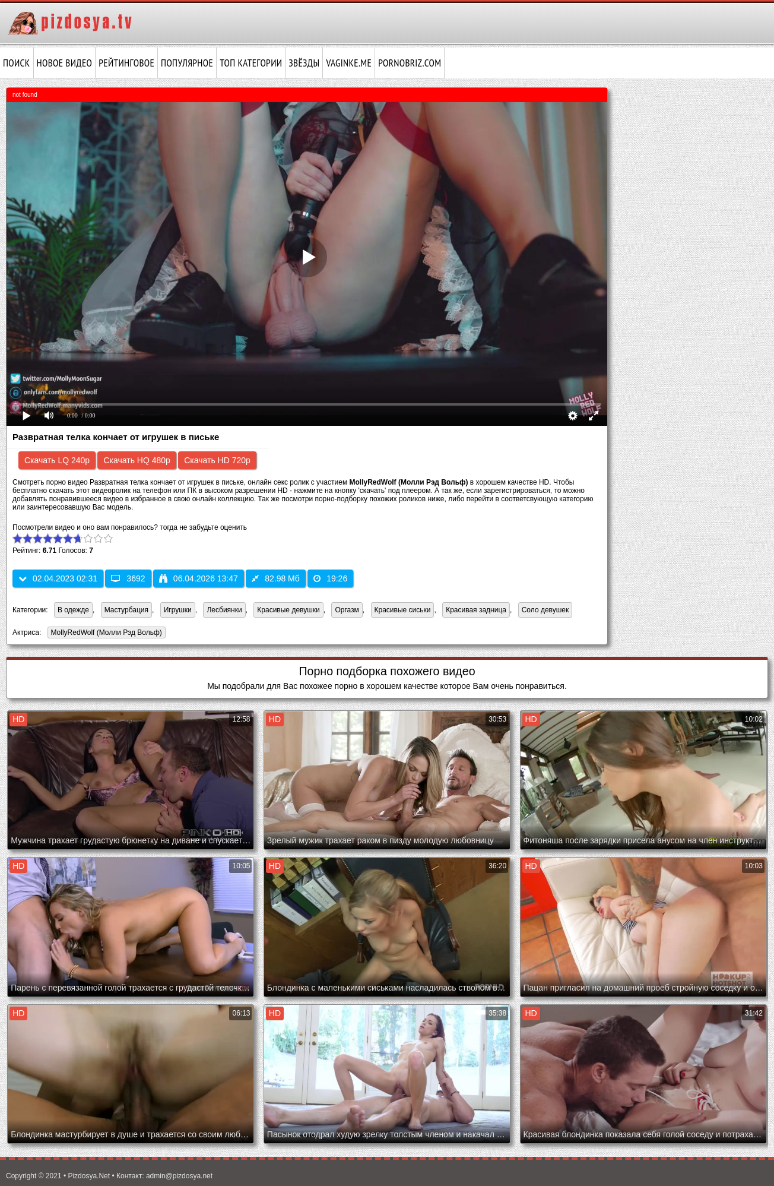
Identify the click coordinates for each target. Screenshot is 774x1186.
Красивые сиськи (403, 610)
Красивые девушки (288, 610)
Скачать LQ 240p (57, 460)
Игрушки (178, 610)
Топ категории (251, 62)
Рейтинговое (126, 62)
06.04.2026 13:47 (198, 578)
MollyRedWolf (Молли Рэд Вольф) (104, 633)
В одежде (73, 610)
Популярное (187, 62)
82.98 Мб (276, 578)
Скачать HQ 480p (136, 460)
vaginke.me (349, 62)
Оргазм (347, 610)
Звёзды (303, 62)
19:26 (330, 578)
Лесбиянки (224, 610)
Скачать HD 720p (217, 460)
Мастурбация (126, 610)
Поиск (16, 62)
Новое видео (65, 62)
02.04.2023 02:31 (57, 578)
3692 (128, 578)
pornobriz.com (409, 62)
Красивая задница (476, 610)
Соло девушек (545, 610)
